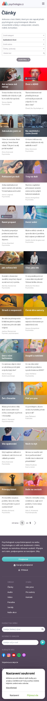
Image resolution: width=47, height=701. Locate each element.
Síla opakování (9, 443)
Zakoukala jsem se (11, 131)
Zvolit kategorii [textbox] (8, 35)
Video (10, 597)
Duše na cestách (33, 489)
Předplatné (23, 559)
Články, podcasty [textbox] (9, 49)
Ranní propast (9, 222)
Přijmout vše (32, 695)
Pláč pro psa (31, 398)
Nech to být (31, 443)
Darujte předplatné (23, 565)
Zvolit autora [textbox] (7, 44)
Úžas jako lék (32, 267)
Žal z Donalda (8, 398)
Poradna (11, 602)
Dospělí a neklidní (34, 355)
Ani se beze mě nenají (9, 85)
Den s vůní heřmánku (7, 356)
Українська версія (10, 662)
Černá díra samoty (34, 310)
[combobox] (23, 35)
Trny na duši (31, 176)
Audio (10, 592)
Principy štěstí (9, 489)
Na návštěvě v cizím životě (32, 132)
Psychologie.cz (13, 3)
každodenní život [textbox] (9, 40)
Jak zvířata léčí (9, 267)
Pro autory (30, 592)
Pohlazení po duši (10, 176)
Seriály (10, 607)
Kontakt (29, 597)
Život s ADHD (31, 84)
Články (10, 587)
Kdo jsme (30, 587)
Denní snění (31, 222)
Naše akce (12, 612)
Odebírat (42, 642)
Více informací (11, 687)
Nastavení (14, 695)
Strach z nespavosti (12, 310)
